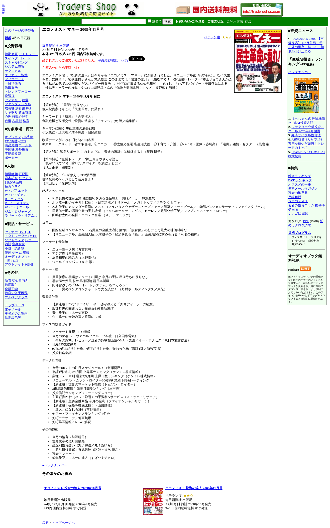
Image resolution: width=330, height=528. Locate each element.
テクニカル (13, 71)
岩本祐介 (11, 178)
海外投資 (21, 149)
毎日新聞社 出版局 (55, 46)
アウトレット (14, 264)
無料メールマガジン (302, 188)
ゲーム (17, 252)
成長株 (10, 108)
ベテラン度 (212, 37)
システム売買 (14, 66)
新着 (8, 38)
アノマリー (13, 100)
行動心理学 (20, 116)
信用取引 (11, 285)
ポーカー (11, 158)
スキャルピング (16, 62)
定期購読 (18, 244)
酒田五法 (11, 87)
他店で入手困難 (16, 293)
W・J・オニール (17, 207)
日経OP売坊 (13, 182)
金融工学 (11, 289)
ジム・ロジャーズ (18, 211)
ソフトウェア (14, 240)
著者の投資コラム (301, 205)
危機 (8, 121)
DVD (22, 232)
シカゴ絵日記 (298, 213)
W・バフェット (16, 190)
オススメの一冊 (299, 184)
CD (29, 232)
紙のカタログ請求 (305, 223)
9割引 (29, 264)
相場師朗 (11, 174)
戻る (45, 522)
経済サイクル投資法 (306, 135)
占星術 (17, 121)
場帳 (26, 252)
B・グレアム (14, 199)
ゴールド (25, 145)
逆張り (10, 96)
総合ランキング (299, 176)
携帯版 (3, 9)
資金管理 (25, 112)
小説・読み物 (14, 248)
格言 (26, 121)
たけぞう (25, 178)
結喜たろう (13, 186)
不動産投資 (13, 154)
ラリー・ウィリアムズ (21, 215)
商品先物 (11, 145)
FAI (28, 108)
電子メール (13, 309)
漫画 (8, 252)
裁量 (25, 100)
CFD (23, 141)
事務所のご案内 (16, 313)
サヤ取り (11, 112)
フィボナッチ (14, 79)
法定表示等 (13, 318)
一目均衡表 (13, 83)
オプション (13, 137)
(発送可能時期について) (113, 60)
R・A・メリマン (17, 203)
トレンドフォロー (18, 91)
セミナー (11, 232)
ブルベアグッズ (16, 297)
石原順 (23, 174)
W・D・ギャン (16, 195)
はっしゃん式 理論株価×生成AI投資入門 (306, 121)
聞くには (13, 260)
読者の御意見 (298, 193)
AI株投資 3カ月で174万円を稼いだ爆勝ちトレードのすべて (306, 144)
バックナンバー (299, 72)
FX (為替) (12, 141)
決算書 (20, 108)
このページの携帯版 (19, 30)
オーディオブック (18, 256)
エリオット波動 (16, 75)
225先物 (27, 137)
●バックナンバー (54, 465)
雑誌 (8, 244)
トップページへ (63, 522)
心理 (8, 116)
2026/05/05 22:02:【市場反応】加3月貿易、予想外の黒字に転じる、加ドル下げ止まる (306, 45)
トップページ (14, 305)
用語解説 (294, 197)
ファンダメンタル (18, 104)
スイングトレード (18, 58)
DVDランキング (300, 180)
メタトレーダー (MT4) (21, 236)
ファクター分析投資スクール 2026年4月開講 (306, 129)
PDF (306, 221)
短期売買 (11, 54)
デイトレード (28, 54)
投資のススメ (298, 201)
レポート (31, 240)
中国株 (10, 149)
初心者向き (20, 280)
